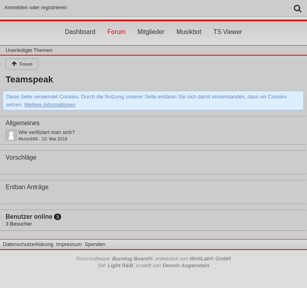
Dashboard (80, 24)
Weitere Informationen (50, 105)
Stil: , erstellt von (153, 265)
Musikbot (188, 24)
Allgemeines (23, 123)
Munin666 (28, 138)
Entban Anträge (27, 187)
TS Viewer (227, 24)
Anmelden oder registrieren (35, 7)
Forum (117, 24)
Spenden (95, 244)
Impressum (69, 244)
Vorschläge (21, 157)
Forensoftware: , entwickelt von (153, 259)
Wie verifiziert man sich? (46, 132)
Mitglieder (151, 24)
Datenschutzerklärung (28, 244)
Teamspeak (29, 79)
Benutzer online (29, 216)
